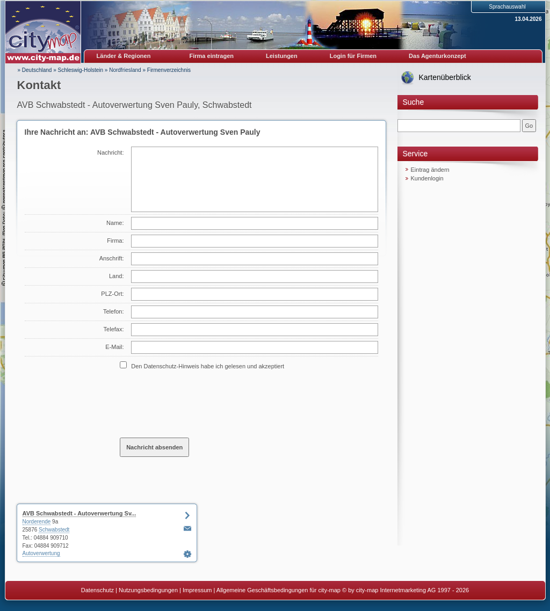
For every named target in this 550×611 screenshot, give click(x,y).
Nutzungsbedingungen (148, 590)
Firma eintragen (212, 56)
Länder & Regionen (124, 56)
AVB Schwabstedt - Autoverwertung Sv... (79, 513)
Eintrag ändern (430, 169)
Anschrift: (111, 258)
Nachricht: (110, 152)
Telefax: (114, 329)
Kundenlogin (427, 178)
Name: (115, 223)
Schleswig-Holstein (80, 70)
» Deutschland (35, 70)
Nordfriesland (125, 70)
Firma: (115, 240)
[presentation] (201, 403)
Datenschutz (97, 590)
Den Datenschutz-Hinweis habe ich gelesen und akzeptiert (207, 366)
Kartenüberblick (445, 77)
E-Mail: (114, 347)
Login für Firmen (353, 56)
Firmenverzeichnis (169, 70)
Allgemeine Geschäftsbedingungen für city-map (278, 590)
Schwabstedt (54, 530)
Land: (116, 276)
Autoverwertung (41, 553)
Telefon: (113, 311)
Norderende (37, 522)
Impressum (197, 590)
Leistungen (282, 56)
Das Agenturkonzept (437, 56)
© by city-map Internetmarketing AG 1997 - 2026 (405, 590)
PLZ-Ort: (112, 293)
